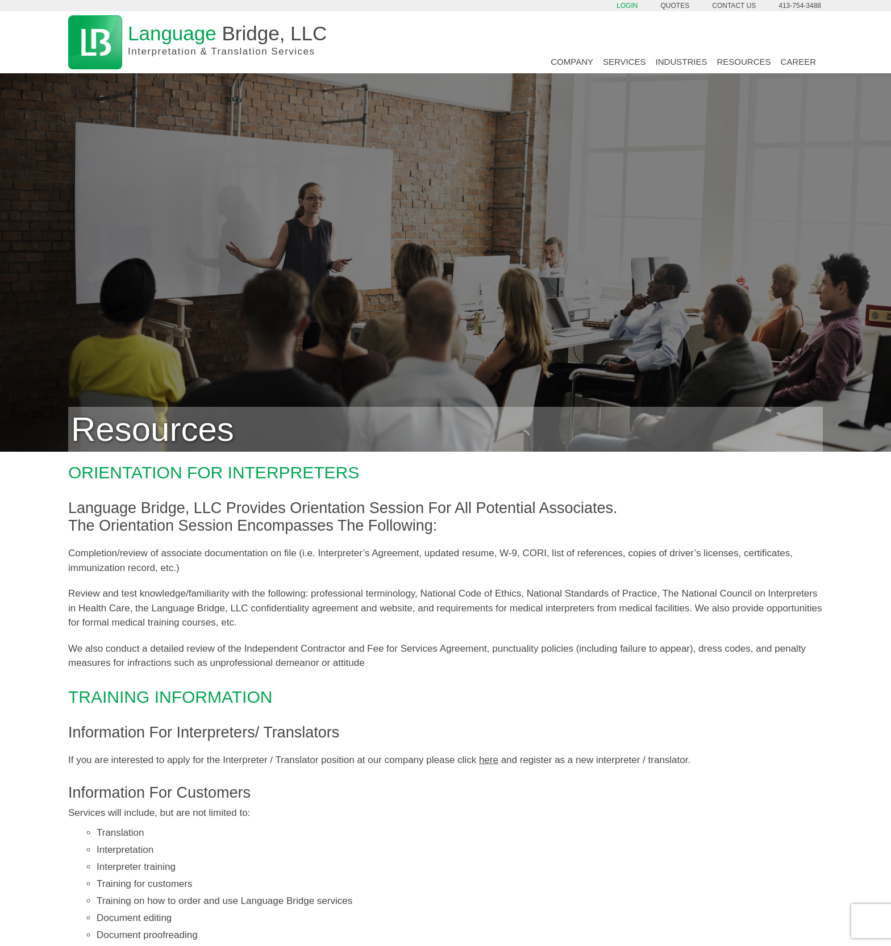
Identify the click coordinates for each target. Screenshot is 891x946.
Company (572, 61)
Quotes (675, 6)
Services (624, 61)
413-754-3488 (799, 6)
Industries (681, 61)
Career (798, 61)
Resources (744, 61)
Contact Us (734, 6)
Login (627, 6)
